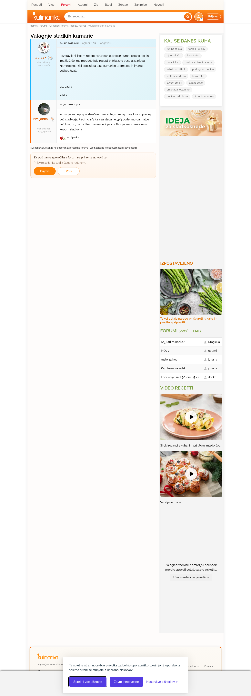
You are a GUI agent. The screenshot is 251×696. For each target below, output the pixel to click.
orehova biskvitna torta (198, 62)
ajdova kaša (173, 55)
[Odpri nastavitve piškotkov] (162, 682)
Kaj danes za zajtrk (173, 368)
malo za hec (169, 359)
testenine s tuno (176, 76)
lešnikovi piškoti (176, 69)
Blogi (108, 4)
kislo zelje (198, 76)
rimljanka (40, 119)
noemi (212, 351)
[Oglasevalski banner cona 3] (191, 197)
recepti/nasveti (78, 25)
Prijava (44, 171)
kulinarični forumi (58, 25)
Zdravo (123, 4)
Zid (96, 4)
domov (34, 25)
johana (212, 359)
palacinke (172, 62)
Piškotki (209, 666)
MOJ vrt (166, 351)
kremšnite (193, 55)
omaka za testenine (178, 89)
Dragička (214, 342)
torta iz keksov (196, 48)
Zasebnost (193, 666)
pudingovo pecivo (203, 69)
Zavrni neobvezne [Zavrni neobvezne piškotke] (126, 681)
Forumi (66, 4)
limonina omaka (204, 96)
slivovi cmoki (174, 82)
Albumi (82, 4)
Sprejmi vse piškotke (87, 681)
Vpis (69, 171)
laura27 (40, 57)
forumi (43, 25)
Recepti (36, 4)
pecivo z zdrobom (177, 96)
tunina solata (174, 48)
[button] (208, 16)
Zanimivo (141, 4)
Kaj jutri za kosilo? (173, 342)
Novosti (159, 4)
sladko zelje (196, 82)
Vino (51, 4)
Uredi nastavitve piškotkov (191, 577)
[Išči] (187, 16)
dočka (212, 377)
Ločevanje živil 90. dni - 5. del (181, 377)
